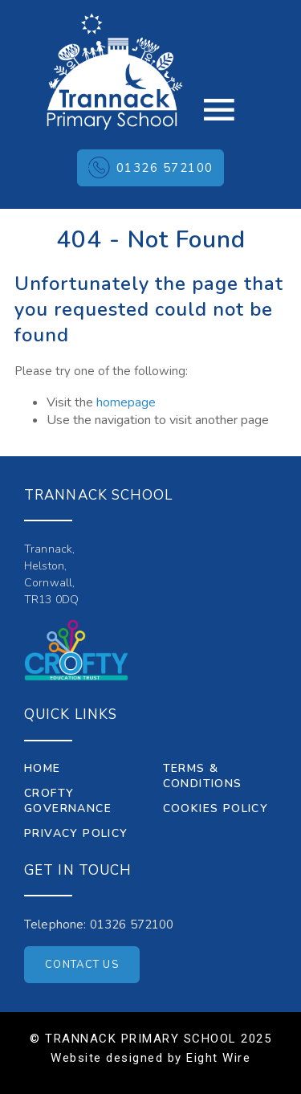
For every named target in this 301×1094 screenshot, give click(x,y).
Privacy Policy (76, 833)
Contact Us (82, 964)
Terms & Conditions (202, 776)
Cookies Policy (216, 808)
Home (42, 768)
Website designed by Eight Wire (150, 1058)
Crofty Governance (68, 801)
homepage (126, 402)
